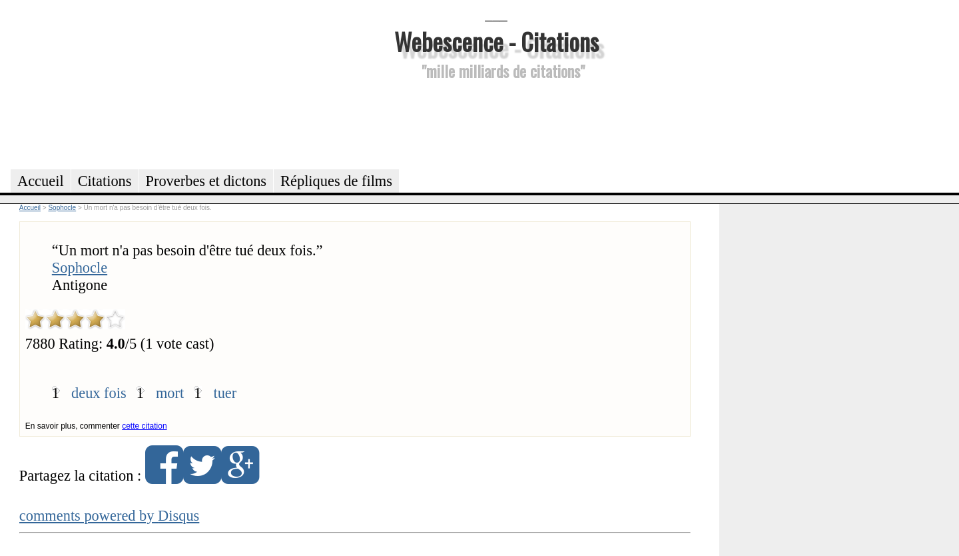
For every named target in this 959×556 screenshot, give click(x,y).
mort (170, 393)
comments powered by (109, 515)
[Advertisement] (496, 123)
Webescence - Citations (496, 41)
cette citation (144, 426)
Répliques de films (336, 181)
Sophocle (79, 267)
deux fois (99, 393)
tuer (224, 393)
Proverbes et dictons (206, 181)
